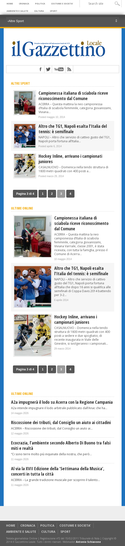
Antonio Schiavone (88, 542)
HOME (10, 3)
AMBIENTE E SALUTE (17, 11)
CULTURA (39, 11)
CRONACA (24, 3)
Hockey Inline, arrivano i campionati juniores (70, 158)
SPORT (53, 11)
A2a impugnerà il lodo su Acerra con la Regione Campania (62, 402)
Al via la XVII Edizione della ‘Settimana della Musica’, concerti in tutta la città (57, 471)
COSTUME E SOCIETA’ (62, 3)
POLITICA (40, 3)
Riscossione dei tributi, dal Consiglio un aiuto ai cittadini (61, 422)
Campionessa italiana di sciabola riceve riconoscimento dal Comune (73, 95)
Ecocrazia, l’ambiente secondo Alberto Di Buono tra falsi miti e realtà (61, 445)
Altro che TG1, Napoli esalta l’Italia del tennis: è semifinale (73, 128)
